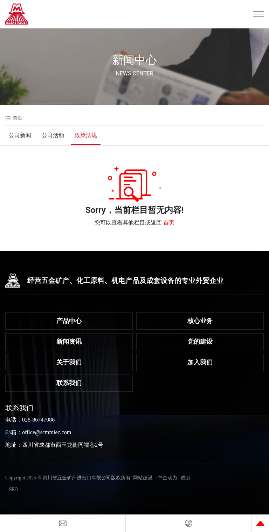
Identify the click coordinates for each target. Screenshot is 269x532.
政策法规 (86, 135)
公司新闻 (20, 135)
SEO (13, 489)
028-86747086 (38, 420)
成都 (186, 477)
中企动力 (167, 477)
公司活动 (53, 135)
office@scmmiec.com (46, 432)
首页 (168, 222)
